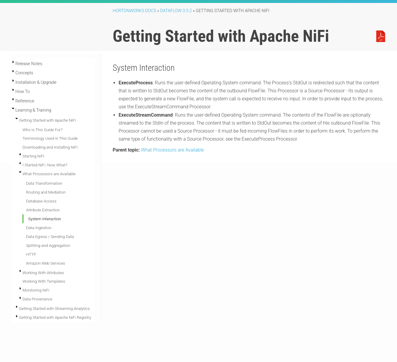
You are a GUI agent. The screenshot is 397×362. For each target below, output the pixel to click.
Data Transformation (44, 183)
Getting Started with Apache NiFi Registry (55, 317)
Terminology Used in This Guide (50, 138)
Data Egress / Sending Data (50, 236)
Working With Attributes (43, 272)
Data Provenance (37, 299)
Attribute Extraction (43, 209)
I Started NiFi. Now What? (45, 165)
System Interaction (44, 218)
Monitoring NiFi (36, 290)
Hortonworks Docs (134, 10)
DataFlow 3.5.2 (176, 10)
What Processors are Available (49, 173)
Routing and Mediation (45, 192)
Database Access (41, 201)
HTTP (31, 254)
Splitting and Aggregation (48, 245)
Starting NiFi (33, 156)
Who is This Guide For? (43, 129)
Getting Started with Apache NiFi (47, 120)
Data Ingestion (39, 227)
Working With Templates (44, 281)
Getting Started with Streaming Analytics (54, 308)
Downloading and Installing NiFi (50, 147)
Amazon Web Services (45, 263)
